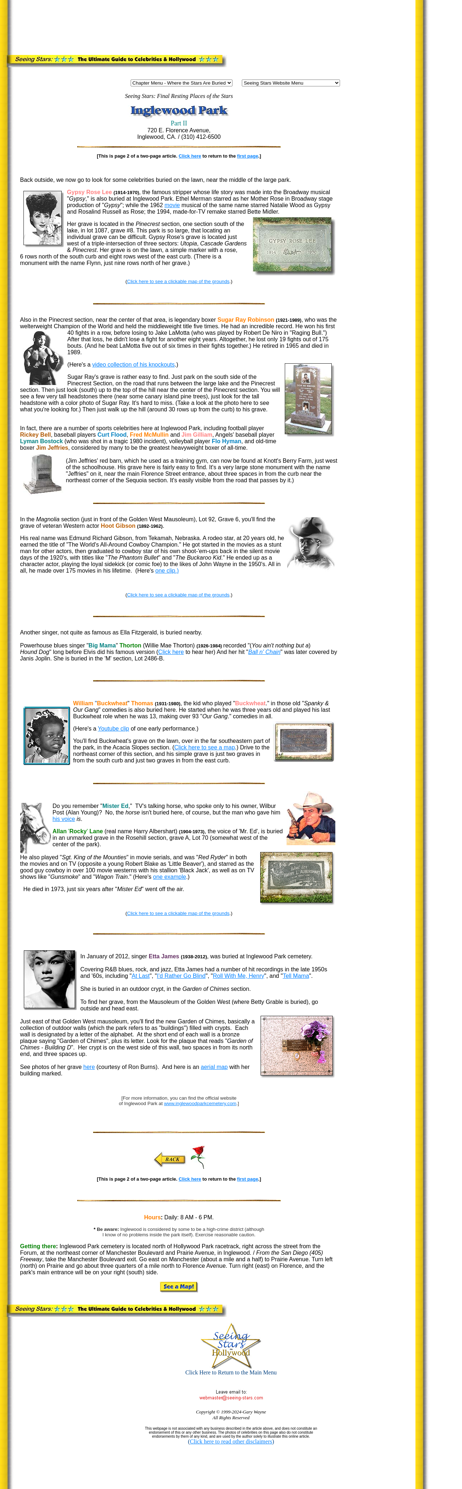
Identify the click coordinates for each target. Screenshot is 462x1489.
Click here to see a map (204, 747)
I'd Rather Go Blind (181, 976)
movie (172, 205)
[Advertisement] (153, 26)
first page (247, 156)
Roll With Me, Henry (238, 976)
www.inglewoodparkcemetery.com (200, 1103)
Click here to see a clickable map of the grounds (178, 281)
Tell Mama (296, 976)
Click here (190, 156)
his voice (64, 819)
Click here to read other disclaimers (231, 1441)
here (89, 1067)
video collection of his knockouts (133, 364)
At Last (141, 976)
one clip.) (167, 571)
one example (169, 877)
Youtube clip (113, 729)
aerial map (214, 1067)
